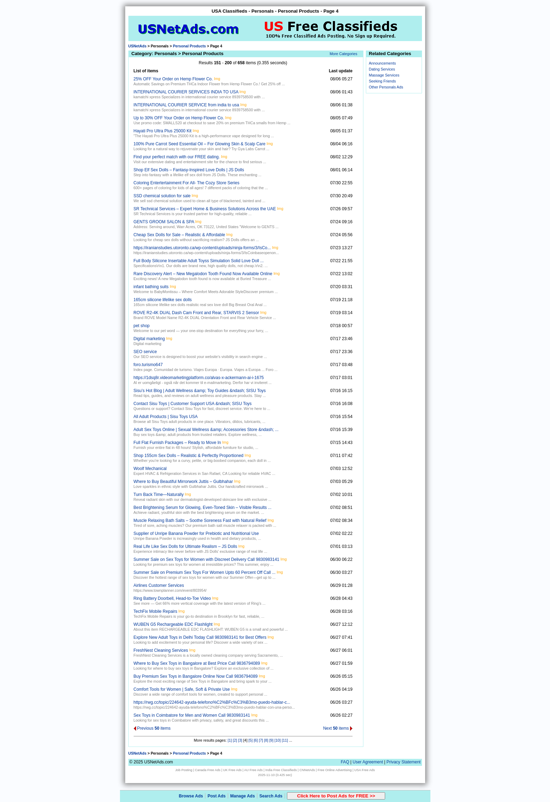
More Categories (343, 54)
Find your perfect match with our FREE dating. (177, 156)
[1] (230, 740)
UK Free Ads (232, 770)
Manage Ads (242, 796)
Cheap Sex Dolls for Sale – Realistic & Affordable (179, 234)
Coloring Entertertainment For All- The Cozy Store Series (187, 182)
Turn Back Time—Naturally (159, 494)
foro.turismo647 (148, 364)
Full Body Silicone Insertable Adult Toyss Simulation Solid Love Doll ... (199, 260)
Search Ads (271, 796)
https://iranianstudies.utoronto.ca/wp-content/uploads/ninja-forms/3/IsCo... (202, 247)
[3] (240, 740)
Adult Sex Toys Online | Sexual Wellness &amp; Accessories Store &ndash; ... (206, 429)
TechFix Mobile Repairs (155, 611)
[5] (250, 740)
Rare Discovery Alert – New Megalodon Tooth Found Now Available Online (203, 273)
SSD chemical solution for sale (162, 195)
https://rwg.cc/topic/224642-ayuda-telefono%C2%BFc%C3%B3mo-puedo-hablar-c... (212, 702)
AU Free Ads (253, 770)
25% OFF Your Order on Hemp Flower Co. (173, 79)
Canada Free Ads (208, 770)
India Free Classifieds (281, 770)
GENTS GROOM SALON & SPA (164, 221)
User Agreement (368, 762)
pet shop (142, 325)
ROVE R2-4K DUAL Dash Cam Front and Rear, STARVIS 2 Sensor (196, 312)
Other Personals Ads (386, 87)
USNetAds (137, 46)
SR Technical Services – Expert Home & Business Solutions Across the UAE (205, 208)
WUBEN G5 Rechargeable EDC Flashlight (173, 624)
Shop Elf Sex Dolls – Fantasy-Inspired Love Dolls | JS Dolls (189, 169)
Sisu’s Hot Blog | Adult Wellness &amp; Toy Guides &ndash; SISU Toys (200, 390)
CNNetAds (307, 770)
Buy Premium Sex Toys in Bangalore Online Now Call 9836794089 (196, 676)
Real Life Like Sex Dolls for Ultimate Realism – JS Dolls (185, 546)
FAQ (345, 762)
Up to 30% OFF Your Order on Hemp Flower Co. (179, 117)
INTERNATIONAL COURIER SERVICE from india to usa (186, 104)
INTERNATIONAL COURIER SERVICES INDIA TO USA (186, 92)
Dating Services (382, 69)
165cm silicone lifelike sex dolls (163, 299)
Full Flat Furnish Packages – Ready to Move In (177, 442)
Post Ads (217, 796)
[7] (261, 740)
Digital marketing (149, 338)
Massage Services (384, 75)
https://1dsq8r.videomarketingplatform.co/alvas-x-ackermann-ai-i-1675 (199, 377)
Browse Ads (191, 796)
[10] (277, 740)
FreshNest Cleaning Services (161, 650)
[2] (235, 740)
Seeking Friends (382, 81)
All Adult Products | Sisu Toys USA (166, 416)
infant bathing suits (151, 286)
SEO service (145, 351)
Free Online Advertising (334, 770)
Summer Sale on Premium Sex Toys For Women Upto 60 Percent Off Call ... (205, 572)
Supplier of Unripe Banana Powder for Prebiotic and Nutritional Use (196, 533)
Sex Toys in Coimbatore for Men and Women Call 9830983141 (192, 715)
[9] (271, 740)
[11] (285, 740)
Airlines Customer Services (159, 585)
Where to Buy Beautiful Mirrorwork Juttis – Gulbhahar (183, 481)
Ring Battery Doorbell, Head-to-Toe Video (172, 598)
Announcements (382, 63)
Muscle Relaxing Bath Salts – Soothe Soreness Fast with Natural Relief (200, 520)
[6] (256, 740)
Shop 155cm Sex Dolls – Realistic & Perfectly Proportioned (188, 455)
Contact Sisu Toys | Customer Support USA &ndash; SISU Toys (193, 403)
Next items (338, 728)
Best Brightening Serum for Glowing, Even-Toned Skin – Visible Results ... (202, 507)
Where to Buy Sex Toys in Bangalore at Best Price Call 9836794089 (197, 663)
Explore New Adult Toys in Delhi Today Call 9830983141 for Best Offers (200, 637)
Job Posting (183, 770)
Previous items (152, 728)
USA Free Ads (364, 770)
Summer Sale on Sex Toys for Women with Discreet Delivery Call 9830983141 (207, 559)
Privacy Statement (404, 762)
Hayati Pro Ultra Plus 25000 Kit (163, 130)
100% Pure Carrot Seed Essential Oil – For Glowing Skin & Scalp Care (200, 143)
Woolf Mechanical (150, 468)
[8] (266, 740)
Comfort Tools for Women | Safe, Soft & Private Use (182, 689)
